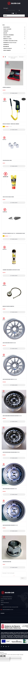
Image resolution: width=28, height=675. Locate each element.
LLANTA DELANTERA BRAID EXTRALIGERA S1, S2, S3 (10, 525)
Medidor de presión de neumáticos (8, 306)
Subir (23, 578)
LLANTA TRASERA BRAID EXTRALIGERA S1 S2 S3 (10, 488)
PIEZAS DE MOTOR (6, 27)
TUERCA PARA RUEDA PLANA (7, 561)
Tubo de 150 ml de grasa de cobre (8, 196)
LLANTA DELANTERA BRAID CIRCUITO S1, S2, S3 (10, 379)
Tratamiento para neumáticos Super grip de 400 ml (11, 269)
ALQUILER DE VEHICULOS (7, 48)
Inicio (4, 24)
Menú (5, 15)
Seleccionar (22, 56)
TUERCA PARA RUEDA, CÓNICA (7, 160)
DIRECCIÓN (5, 32)
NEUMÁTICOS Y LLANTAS (7, 38)
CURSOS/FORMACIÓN (7, 50)
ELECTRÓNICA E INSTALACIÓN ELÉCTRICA (10, 40)
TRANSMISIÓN (5, 31)
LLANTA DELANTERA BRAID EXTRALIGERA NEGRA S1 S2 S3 (11, 452)
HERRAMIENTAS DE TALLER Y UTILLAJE (9, 42)
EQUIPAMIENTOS (6, 44)
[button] (13, 13)
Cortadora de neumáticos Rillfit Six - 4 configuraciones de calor (14, 233)
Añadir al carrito (14, 93)
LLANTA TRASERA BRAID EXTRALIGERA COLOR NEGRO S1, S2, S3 (12, 415)
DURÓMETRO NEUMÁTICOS (7, 87)
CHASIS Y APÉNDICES (6, 36)
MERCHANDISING (6, 46)
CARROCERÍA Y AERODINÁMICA (8, 34)
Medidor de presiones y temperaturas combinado (11, 123)
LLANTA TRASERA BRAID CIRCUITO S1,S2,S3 (9, 342)
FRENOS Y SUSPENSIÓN (7, 29)
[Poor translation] (4, 656)
